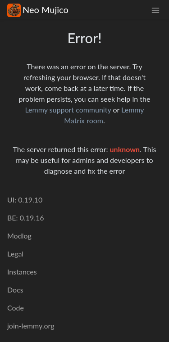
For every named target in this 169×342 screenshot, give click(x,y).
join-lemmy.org (30, 325)
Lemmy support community (68, 109)
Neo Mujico (38, 9)
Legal (15, 253)
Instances (22, 271)
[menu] (155, 10)
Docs (15, 289)
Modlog (19, 235)
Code (15, 307)
